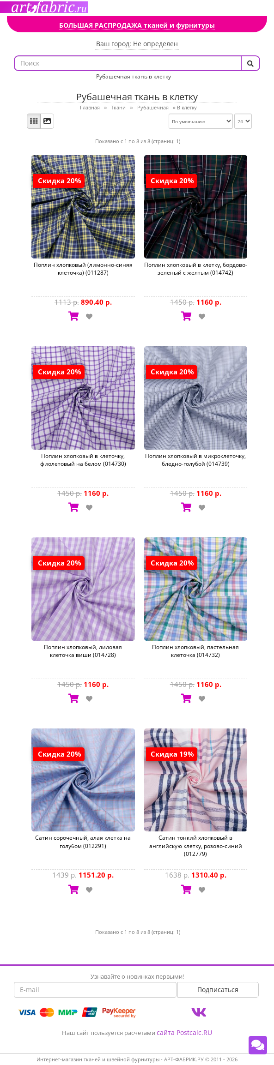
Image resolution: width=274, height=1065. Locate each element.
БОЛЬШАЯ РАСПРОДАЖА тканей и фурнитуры (137, 25)
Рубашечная (153, 107)
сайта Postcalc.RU (184, 1032)
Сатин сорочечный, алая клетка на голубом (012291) (83, 841)
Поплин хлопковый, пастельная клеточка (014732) (195, 651)
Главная (90, 107)
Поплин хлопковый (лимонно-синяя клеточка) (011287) (83, 269)
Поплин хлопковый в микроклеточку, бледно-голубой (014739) (195, 460)
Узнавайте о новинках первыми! (137, 976)
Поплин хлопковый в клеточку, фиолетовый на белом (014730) (83, 460)
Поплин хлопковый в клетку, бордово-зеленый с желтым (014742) (195, 269)
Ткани (118, 107)
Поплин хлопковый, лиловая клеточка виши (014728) (83, 651)
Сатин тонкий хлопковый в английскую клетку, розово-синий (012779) (195, 845)
